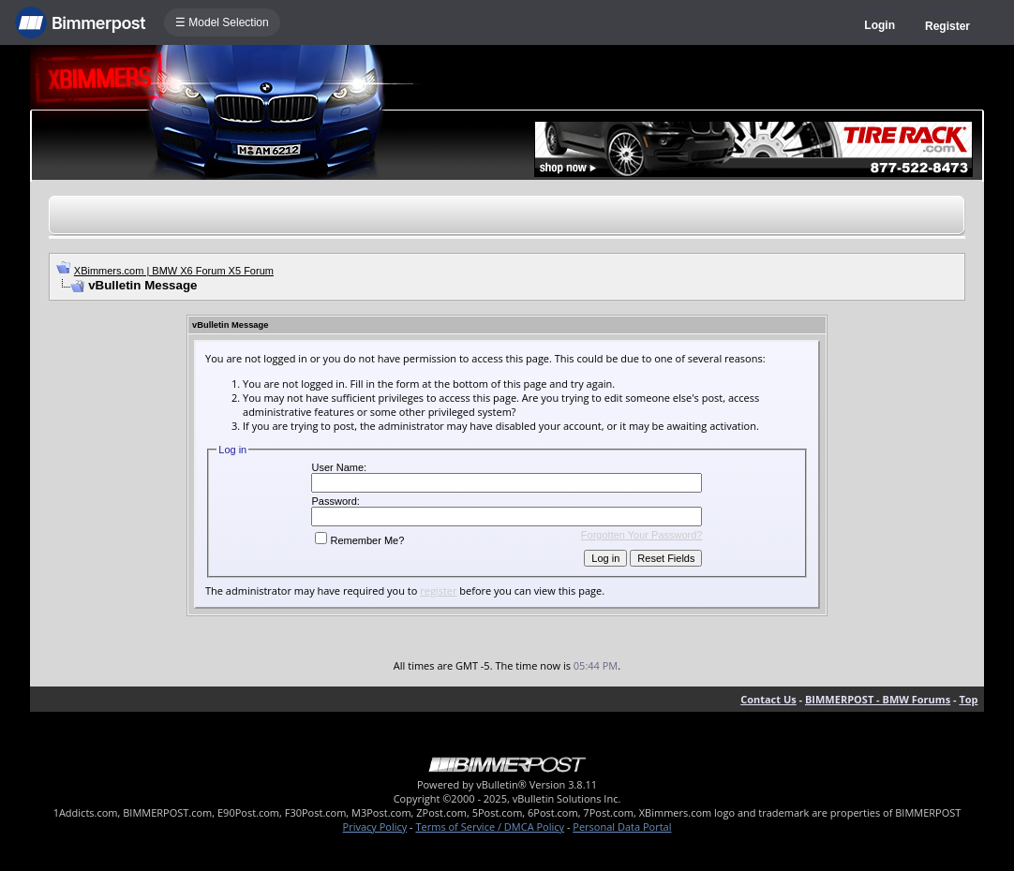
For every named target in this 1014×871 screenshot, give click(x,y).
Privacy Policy (375, 826)
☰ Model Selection (222, 22)
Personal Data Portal (622, 826)
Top (968, 699)
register (438, 590)
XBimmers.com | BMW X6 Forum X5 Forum (174, 270)
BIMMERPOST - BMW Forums (877, 699)
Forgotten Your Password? (642, 534)
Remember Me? (359, 540)
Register (947, 26)
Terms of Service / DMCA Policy (489, 826)
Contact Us (768, 699)
